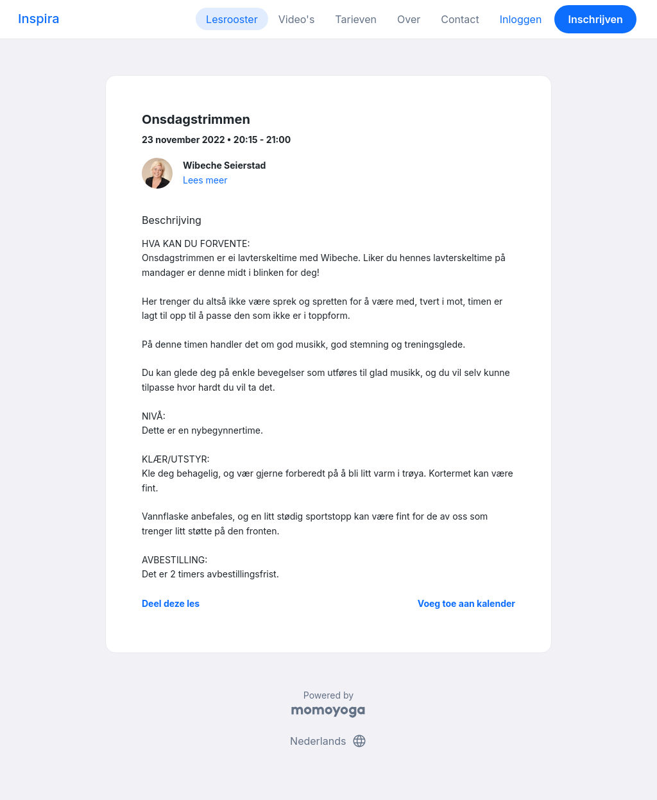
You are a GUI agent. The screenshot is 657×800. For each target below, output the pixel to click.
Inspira (39, 18)
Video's (296, 19)
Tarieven (356, 19)
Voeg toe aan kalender (466, 603)
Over (408, 19)
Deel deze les (171, 603)
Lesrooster (232, 19)
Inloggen (521, 19)
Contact (460, 19)
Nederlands (328, 741)
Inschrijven (595, 19)
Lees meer (205, 179)
